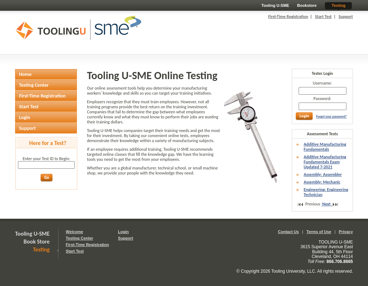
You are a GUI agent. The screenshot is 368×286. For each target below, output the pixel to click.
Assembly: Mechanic (322, 182)
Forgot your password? (331, 116)
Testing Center (79, 238)
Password (321, 98)
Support (346, 16)
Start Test (323, 16)
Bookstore (307, 5)
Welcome (74, 232)
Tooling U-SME (275, 5)
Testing (338, 5)
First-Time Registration (288, 16)
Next (328, 203)
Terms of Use (319, 232)
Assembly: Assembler (323, 174)
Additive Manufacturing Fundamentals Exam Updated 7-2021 (325, 161)
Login (123, 232)
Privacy (346, 232)
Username (322, 83)
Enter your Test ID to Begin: (46, 158)
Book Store (37, 241)
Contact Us (288, 232)
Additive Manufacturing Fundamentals (325, 147)
